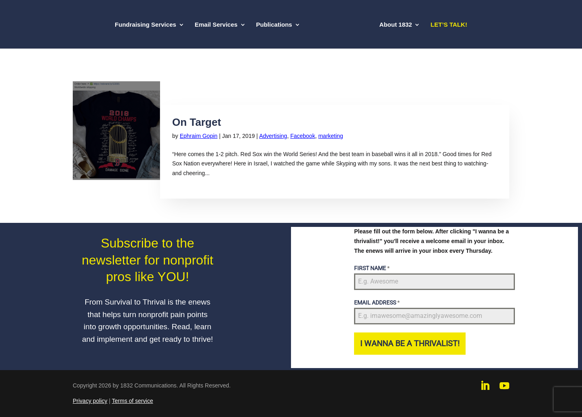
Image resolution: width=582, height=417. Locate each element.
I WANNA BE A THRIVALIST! (410, 343)
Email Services (216, 25)
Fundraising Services (145, 25)
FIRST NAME (371, 268)
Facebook (302, 136)
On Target (196, 122)
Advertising (273, 136)
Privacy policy (90, 401)
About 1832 (396, 25)
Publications (274, 25)
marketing (330, 136)
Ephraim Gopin (198, 136)
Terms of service (132, 401)
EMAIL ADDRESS (376, 302)
